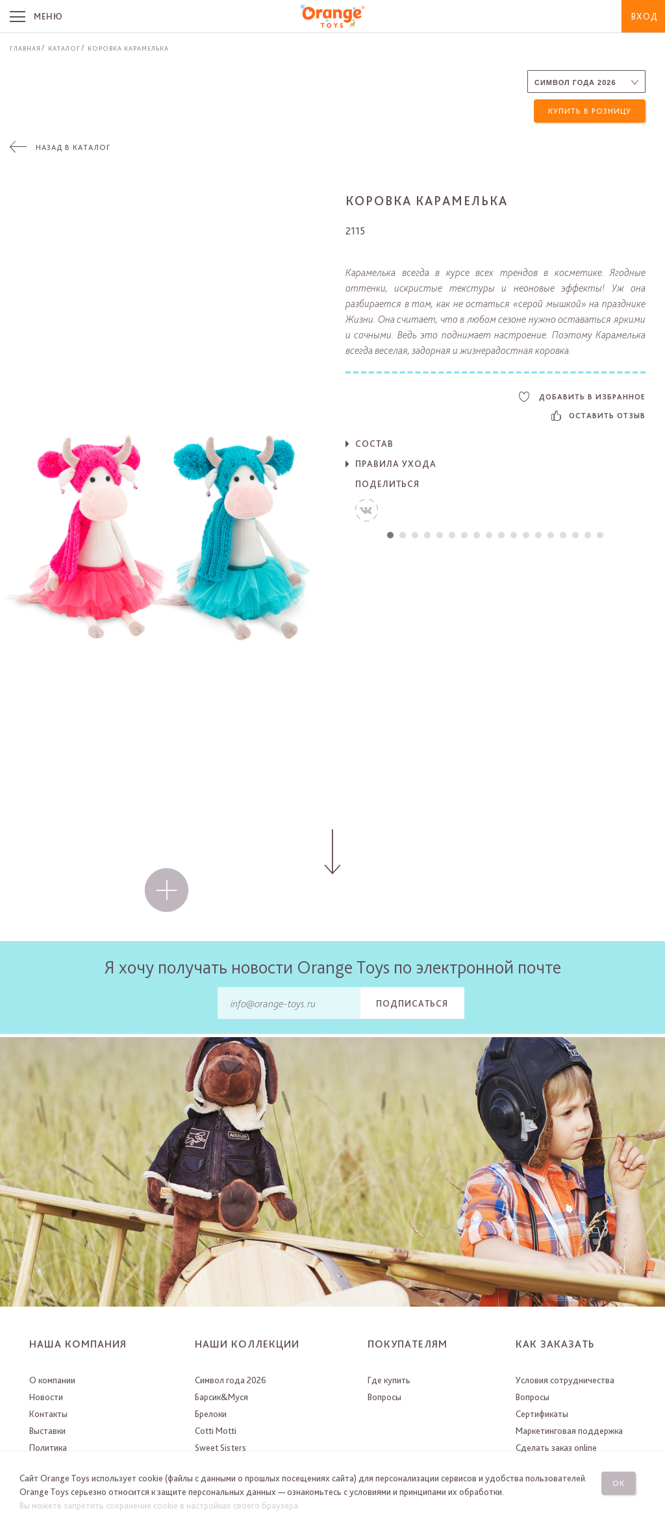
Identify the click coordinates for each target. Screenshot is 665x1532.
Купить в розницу (589, 111)
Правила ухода (395, 463)
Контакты (48, 1414)
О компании (52, 1380)
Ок (618, 1483)
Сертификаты (542, 1414)
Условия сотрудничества (565, 1380)
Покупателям (407, 1344)
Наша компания (78, 1344)
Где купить (389, 1380)
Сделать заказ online (556, 1447)
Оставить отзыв (598, 415)
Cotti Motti (215, 1430)
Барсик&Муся (221, 1397)
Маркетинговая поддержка (569, 1430)
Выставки (47, 1430)
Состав (374, 443)
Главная (25, 48)
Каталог (64, 48)
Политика (48, 1447)
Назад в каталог (73, 148)
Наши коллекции (247, 1344)
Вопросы (384, 1397)
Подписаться (412, 1003)
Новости (46, 1397)
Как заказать (555, 1344)
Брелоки (211, 1414)
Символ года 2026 (230, 1380)
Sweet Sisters (220, 1447)
